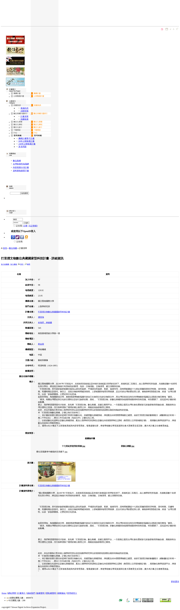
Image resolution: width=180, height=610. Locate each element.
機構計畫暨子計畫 (26, 138)
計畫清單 (24, 116)
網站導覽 (12, 593)
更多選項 (175, 581)
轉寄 (28, 264)
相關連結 (61, 593)
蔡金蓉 (41, 344)
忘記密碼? (33, 226)
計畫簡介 (21, 593)
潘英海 (41, 317)
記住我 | (17, 226)
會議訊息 (24, 108)
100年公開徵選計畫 (27, 144)
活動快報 (24, 111)
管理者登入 (72, 593)
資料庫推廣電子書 (21, 171)
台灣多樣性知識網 (21, 164)
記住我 (16, 241)
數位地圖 (13, 248)
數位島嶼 (17, 161)
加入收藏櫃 (5, 264)
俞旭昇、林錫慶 (45, 323)
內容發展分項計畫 (21, 167)
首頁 (5, 248)
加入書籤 (13, 264)
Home (4, 593)
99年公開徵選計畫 (26, 141)
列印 (21, 264)
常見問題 (22, 147)
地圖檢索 (24, 119)
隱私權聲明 (51, 593)
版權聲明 (40, 593)
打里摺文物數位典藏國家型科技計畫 (54, 312)
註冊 (25, 226)
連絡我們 (31, 593)
